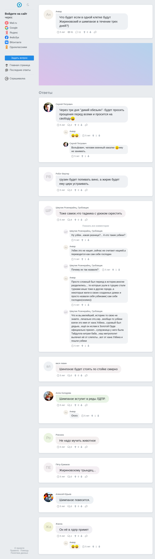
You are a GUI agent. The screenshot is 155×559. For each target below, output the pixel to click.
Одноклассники (16, 47)
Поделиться (95, 31)
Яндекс (11, 32)
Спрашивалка (15, 78)
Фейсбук (12, 37)
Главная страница (17, 65)
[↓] (90, 32)
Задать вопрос (19, 58)
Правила (14, 550)
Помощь (24, 550)
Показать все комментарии (95, 226)
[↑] (84, 32)
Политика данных (19, 553)
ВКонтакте (13, 42)
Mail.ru (11, 23)
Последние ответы (18, 70)
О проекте (19, 548)
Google (11, 28)
